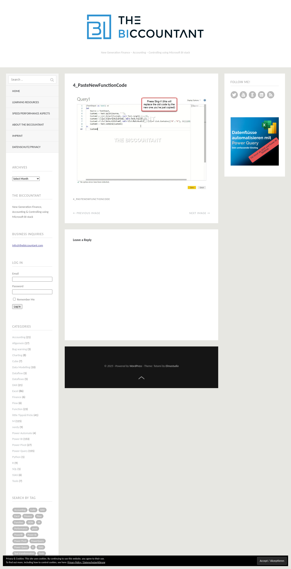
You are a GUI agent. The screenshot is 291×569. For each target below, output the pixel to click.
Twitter (234, 94)
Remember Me (26, 299)
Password (17, 286)
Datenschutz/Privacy (26, 147)
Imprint (17, 136)
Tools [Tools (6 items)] (41, 553)
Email (15, 273)
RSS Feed (270, 94)
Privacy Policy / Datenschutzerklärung (86, 562)
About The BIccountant (28, 124)
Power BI (17, 439)
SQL (14, 469)
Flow (15, 403)
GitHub (252, 94)
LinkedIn (261, 94)
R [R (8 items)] (33, 547)
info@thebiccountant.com (27, 245)
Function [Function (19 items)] (18, 522)
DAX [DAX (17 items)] (42, 509)
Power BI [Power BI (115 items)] (32, 534)
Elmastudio (172, 366)
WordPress (135, 366)
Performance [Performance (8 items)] (20, 528)
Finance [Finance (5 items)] (28, 516)
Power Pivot (19, 445)
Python (16, 457)
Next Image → (199, 213)
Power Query (20, 451)
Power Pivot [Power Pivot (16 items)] (20, 541)
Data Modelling (21, 367)
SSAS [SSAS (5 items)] (40, 547)
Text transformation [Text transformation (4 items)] (24, 553)
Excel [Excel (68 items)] (16, 516)
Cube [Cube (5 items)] (33, 509)
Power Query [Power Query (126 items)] (21, 547)
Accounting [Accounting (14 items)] (19, 509)
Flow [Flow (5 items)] (39, 516)
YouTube (243, 94)
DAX (14, 385)
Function (17, 409)
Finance (16, 397)
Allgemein (18, 343)
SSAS (15, 475)
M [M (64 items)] (39, 522)
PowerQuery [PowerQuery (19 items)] (37, 541)
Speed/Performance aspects (31, 113)
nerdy (15, 427)
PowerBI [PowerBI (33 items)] (18, 534)
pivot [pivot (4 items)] (34, 528)
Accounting (18, 337)
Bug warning (19, 349)
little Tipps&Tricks (22, 415)
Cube (15, 361)
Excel (15, 391)
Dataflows (18, 379)
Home (16, 91)
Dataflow (17, 373)
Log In (17, 306)
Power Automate (22, 433)
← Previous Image (86, 213)
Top (141, 378)
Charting (17, 355)
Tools (15, 481)
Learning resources (25, 102)
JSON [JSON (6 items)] (30, 522)
